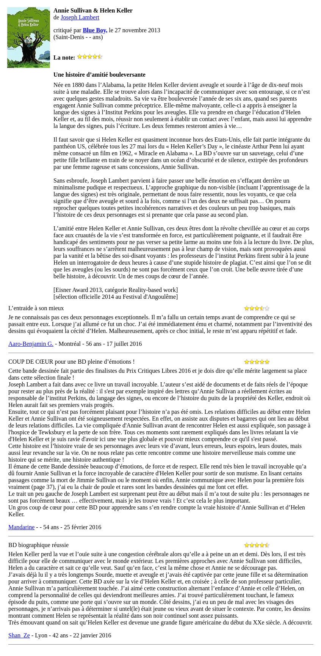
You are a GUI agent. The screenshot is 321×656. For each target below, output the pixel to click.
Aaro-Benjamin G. (30, 344)
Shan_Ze (19, 635)
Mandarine (21, 527)
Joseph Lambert (80, 17)
